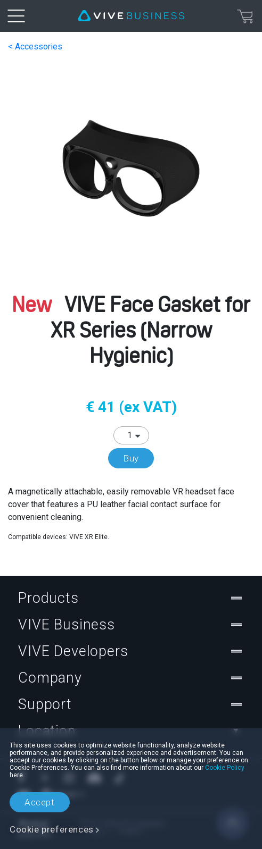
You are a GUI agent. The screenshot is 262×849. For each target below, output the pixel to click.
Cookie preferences (52, 829)
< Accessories (35, 46)
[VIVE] (131, 16)
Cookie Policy (224, 767)
